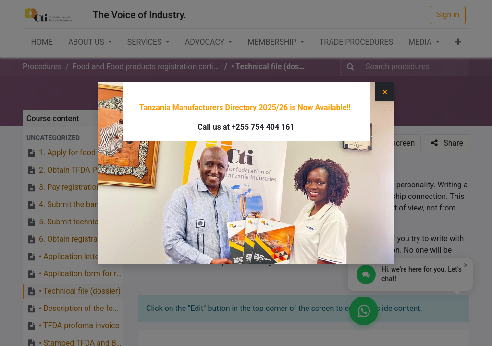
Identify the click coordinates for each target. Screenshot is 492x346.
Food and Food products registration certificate (291, 96)
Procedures (42, 66)
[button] (458, 42)
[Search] (350, 67)
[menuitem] (41, 42)
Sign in (447, 14)
